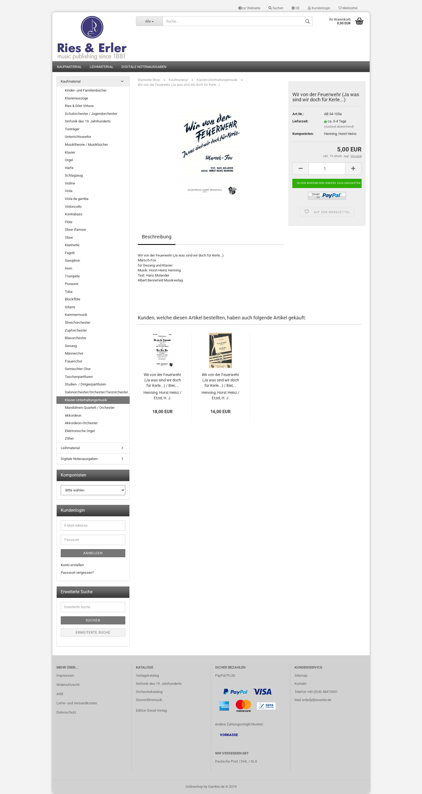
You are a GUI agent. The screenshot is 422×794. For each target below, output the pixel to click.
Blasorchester (75, 338)
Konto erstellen (72, 565)
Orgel (69, 160)
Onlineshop (194, 787)
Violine (70, 184)
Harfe (69, 168)
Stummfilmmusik (149, 700)
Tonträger (72, 130)
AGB (59, 694)
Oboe (69, 238)
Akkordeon (73, 416)
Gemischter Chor (78, 369)
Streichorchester (77, 323)
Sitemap (301, 676)
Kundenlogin (319, 8)
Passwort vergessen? (77, 573)
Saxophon (72, 261)
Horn (68, 269)
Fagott (70, 253)
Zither (69, 439)
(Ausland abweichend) (339, 127)
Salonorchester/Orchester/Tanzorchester (96, 393)
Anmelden (93, 553)
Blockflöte (72, 300)
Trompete (72, 276)
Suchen (275, 8)
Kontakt (300, 684)
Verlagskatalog (147, 676)
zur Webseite (249, 8)
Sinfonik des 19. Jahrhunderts (88, 122)
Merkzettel (347, 8)
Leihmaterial (101, 67)
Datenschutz (66, 713)
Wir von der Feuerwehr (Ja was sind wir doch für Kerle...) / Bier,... (162, 380)
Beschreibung (156, 237)
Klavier (70, 153)
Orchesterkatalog (149, 692)
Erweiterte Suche (93, 633)
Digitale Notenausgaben (144, 67)
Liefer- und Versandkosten (76, 703)
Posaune (71, 284)
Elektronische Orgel (80, 431)
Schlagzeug (74, 176)
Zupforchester (76, 331)
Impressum (65, 676)
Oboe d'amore (75, 230)
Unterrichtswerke (78, 137)
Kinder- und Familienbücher (86, 91)
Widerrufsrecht (67, 685)
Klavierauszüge (76, 98)
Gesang (71, 346)
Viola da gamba (76, 199)
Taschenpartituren (79, 377)
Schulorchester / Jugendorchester (91, 114)
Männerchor (74, 354)
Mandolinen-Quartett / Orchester (89, 408)
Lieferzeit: (300, 122)
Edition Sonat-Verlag (151, 711)
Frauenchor (73, 361)
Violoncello (73, 207)
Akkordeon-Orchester (81, 424)
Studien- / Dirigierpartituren (85, 385)
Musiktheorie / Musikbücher (86, 145)
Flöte (68, 222)
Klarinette (72, 246)
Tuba (68, 292)
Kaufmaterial (69, 67)
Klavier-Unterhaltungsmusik (86, 400)
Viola (68, 191)
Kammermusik (76, 315)
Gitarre (70, 308)
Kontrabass (73, 215)
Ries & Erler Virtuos (79, 106)
